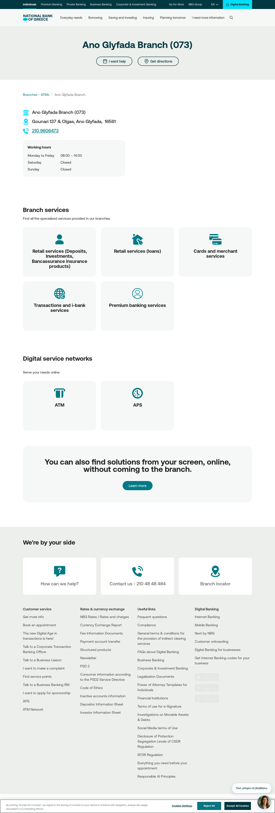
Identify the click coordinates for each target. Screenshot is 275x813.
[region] (137, 806)
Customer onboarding (211, 641)
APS (26, 701)
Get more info (33, 617)
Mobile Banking (206, 625)
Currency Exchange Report (101, 625)
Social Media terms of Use (158, 728)
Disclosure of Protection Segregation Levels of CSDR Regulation (159, 741)
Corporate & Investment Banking (136, 4)
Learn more (137, 486)
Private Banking (76, 4)
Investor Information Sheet (100, 712)
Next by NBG (204, 633)
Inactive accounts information (102, 696)
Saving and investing (122, 17)
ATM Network (33, 709)
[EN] (215, 4)
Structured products (95, 650)
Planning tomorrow (173, 17)
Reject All (209, 805)
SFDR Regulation (150, 755)
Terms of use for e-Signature (159, 706)
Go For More (176, 4)
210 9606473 (41, 131)
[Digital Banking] (237, 4)
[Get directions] (158, 61)
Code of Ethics (91, 688)
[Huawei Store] (209, 698)
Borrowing (95, 17)
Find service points (37, 676)
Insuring (148, 17)
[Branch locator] (215, 576)
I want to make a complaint (44, 668)
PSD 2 (85, 666)
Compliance (147, 625)
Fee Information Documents (101, 633)
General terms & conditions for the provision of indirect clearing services (162, 638)
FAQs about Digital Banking (158, 652)
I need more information (208, 17)
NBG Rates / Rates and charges (104, 617)
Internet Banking (207, 617)
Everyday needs (71, 17)
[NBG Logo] (38, 18)
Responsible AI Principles (157, 776)
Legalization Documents (156, 676)
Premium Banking (51, 4)
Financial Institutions (153, 698)
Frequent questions (152, 617)
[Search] (231, 17)
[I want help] (114, 61)
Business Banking (101, 4)
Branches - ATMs (36, 94)
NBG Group (195, 4)
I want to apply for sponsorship (46, 693)
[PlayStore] (209, 688)
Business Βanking (151, 660)
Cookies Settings (182, 805)
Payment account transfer (100, 641)
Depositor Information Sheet (101, 704)
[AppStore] (209, 677)
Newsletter (88, 658)
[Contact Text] (137, 576)
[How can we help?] (59, 576)
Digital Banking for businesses (217, 650)
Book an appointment (39, 625)
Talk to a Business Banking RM (46, 685)
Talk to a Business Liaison (42, 660)
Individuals (29, 4)
